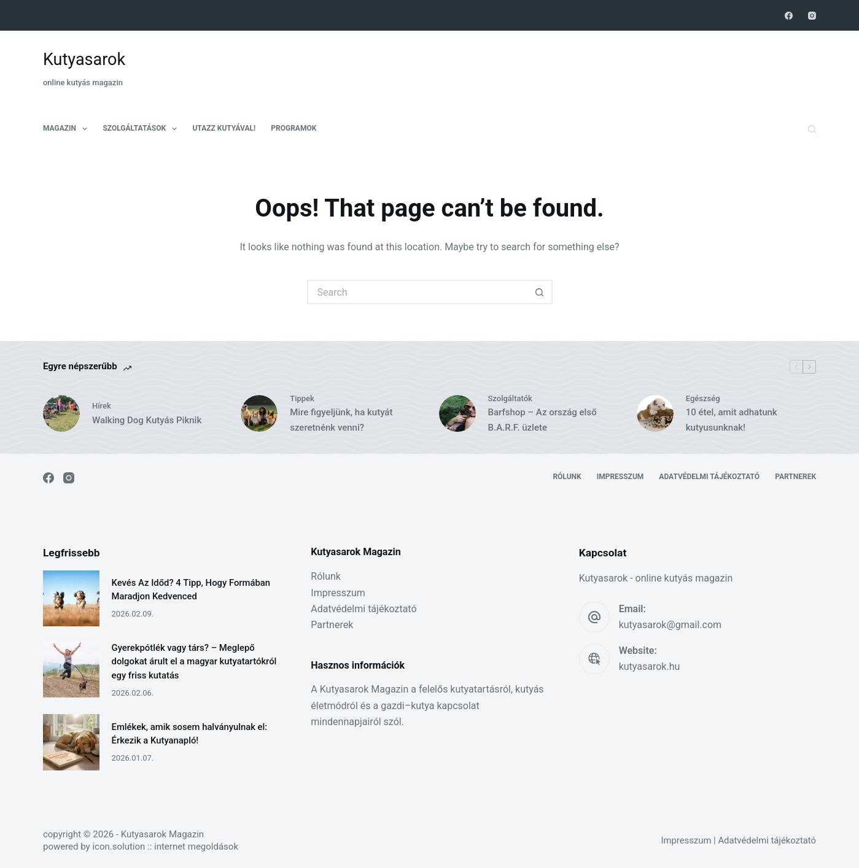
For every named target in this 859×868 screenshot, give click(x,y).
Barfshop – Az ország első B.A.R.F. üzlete (542, 420)
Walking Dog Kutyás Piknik (146, 420)
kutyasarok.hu (649, 666)
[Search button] (540, 292)
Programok (293, 128)
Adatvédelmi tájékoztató (709, 476)
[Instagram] (812, 16)
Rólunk (567, 476)
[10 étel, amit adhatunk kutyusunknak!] (655, 413)
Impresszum (620, 476)
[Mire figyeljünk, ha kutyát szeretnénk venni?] (259, 413)
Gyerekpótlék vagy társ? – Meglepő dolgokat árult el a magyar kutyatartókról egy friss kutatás (194, 661)
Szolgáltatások (142, 128)
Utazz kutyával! (223, 128)
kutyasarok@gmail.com (670, 625)
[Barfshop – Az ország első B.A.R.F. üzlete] (457, 413)
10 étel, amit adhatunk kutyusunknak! (731, 420)
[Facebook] (789, 16)
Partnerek (795, 476)
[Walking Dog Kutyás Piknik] (61, 413)
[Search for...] (417, 292)
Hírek (101, 405)
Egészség (703, 398)
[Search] (812, 129)
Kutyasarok (84, 59)
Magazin (67, 128)
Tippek (302, 398)
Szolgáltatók (510, 398)
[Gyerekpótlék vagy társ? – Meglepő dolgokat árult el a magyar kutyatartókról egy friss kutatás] (71, 669)
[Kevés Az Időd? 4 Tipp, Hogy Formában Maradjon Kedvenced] (71, 598)
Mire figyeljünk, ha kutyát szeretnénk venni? (341, 420)
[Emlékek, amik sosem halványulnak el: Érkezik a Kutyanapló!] (71, 742)
